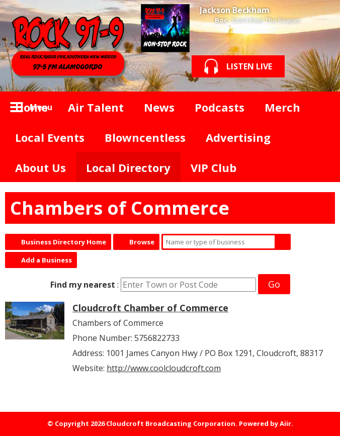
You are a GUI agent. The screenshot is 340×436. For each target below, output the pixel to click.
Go (274, 284)
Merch (282, 107)
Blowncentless (145, 137)
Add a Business (46, 260)
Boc (221, 20)
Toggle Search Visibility (320, 107)
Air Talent (96, 107)
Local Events (49, 137)
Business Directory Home (63, 241)
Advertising (238, 137)
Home (31, 107)
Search (283, 242)
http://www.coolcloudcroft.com (164, 368)
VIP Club (213, 167)
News (159, 107)
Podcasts (219, 107)
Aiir (285, 423)
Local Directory (128, 167)
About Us (40, 167)
